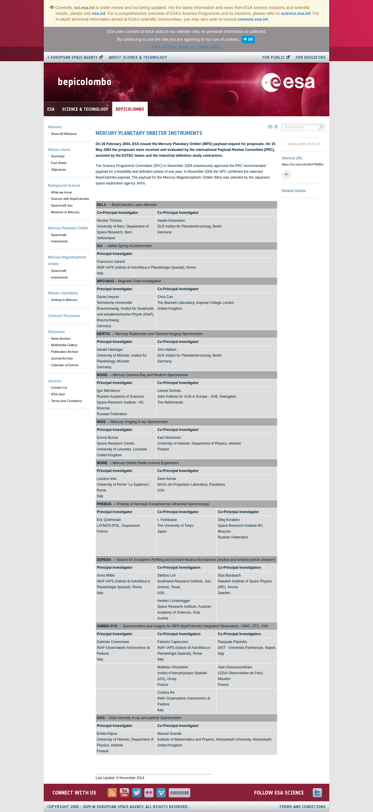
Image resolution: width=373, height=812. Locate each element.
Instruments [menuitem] (59, 241)
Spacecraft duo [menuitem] (62, 205)
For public (273, 57)
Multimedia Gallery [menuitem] (64, 345)
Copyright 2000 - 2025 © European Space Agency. (118, 806)
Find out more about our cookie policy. (186, 47)
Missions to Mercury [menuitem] (65, 212)
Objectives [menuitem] (58, 169)
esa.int (98, 13)
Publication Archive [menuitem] (64, 351)
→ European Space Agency (72, 57)
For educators (311, 57)
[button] (286, 174)
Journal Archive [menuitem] (62, 358)
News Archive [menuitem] (61, 338)
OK (250, 39)
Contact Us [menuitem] (59, 387)
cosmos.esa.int (253, 19)
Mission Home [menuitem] (59, 150)
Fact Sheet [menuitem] (58, 163)
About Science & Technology (138, 57)
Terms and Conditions (302, 806)
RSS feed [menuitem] (58, 394)
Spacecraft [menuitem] (58, 235)
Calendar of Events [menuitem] (64, 365)
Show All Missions (64, 133)
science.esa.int (296, 13)
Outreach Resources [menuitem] (64, 316)
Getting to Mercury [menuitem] (64, 300)
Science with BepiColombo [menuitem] (70, 198)
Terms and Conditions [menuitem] (66, 401)
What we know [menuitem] (61, 192)
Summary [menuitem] (58, 156)
